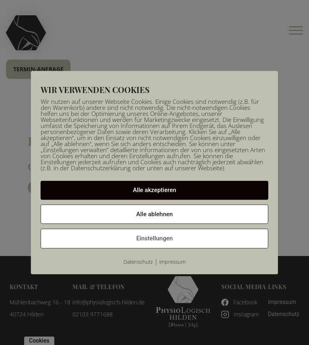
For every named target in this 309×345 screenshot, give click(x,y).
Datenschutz (138, 261)
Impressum (172, 261)
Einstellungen (154, 238)
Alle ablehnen (154, 214)
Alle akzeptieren (154, 190)
